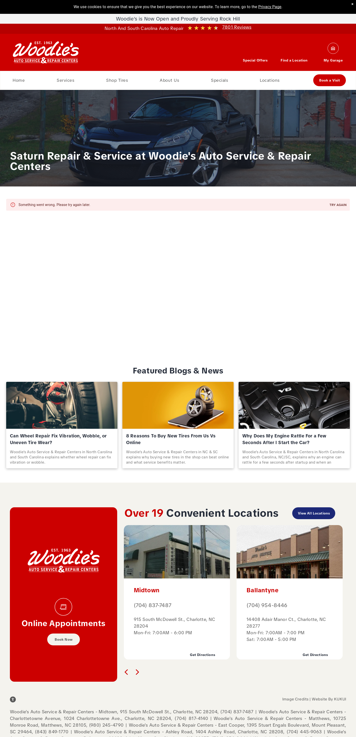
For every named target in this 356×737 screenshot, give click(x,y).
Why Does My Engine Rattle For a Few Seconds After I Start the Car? (284, 439)
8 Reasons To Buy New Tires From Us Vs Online (171, 439)
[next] (137, 672)
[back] (126, 672)
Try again (338, 205)
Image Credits (295, 699)
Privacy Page (270, 6)
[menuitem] (18, 80)
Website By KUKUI (329, 699)
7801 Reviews (236, 27)
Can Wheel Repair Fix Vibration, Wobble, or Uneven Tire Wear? (58, 439)
